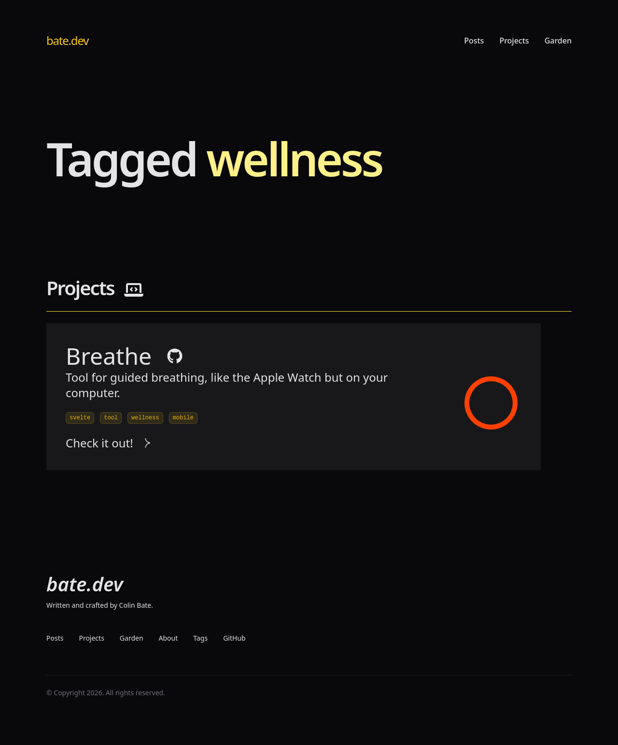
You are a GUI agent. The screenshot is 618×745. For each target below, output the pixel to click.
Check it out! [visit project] (108, 443)
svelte (80, 418)
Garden (558, 40)
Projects (514, 40)
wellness (145, 418)
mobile (183, 418)
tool (111, 418)
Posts (474, 40)
